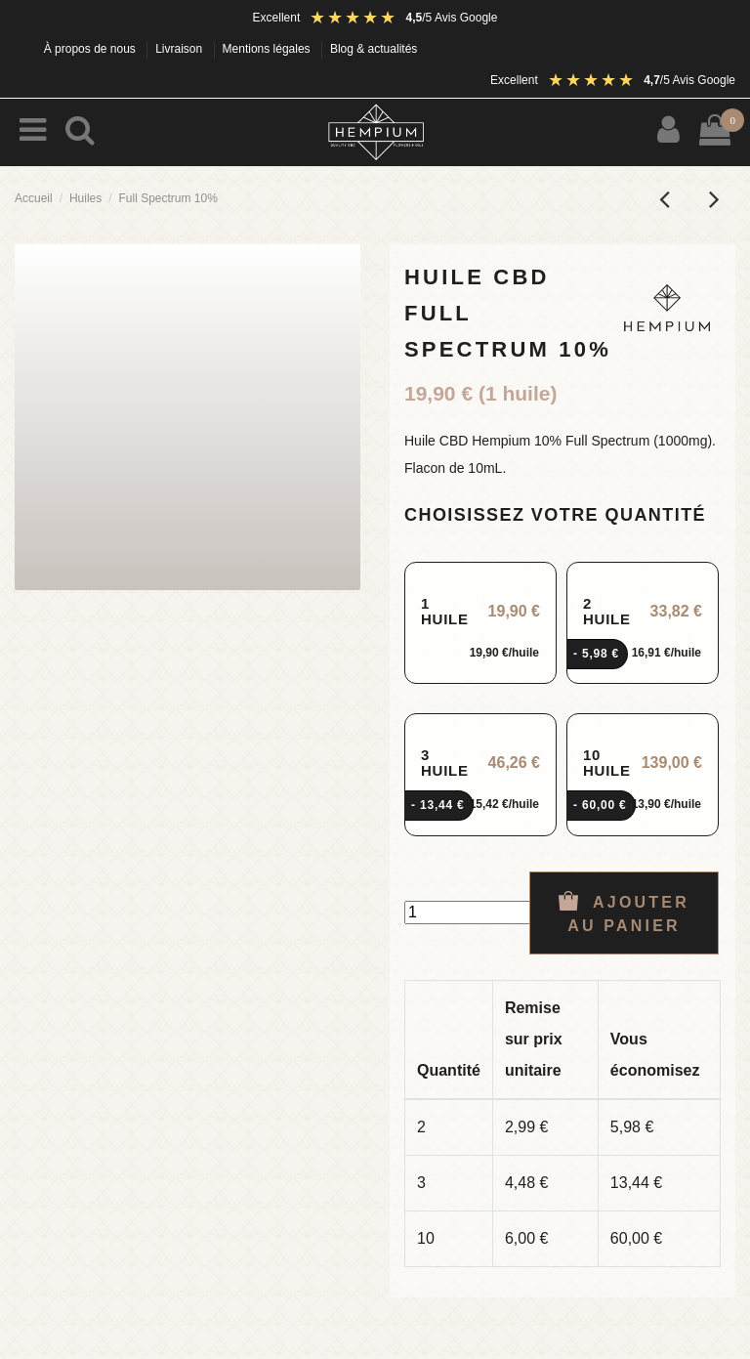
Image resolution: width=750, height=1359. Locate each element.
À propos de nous (91, 49)
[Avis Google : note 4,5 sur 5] (403, 17)
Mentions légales (268, 49)
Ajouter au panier (624, 912)
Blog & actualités (373, 49)
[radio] (480, 623)
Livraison (180, 49)
